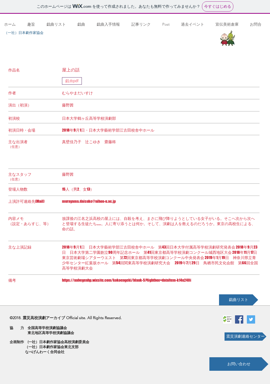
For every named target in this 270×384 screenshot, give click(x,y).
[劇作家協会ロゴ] (227, 319)
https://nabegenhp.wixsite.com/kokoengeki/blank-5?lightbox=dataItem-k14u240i (126, 280)
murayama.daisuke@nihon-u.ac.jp (89, 201)
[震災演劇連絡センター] (245, 336)
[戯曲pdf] (72, 81)
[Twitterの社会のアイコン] (251, 319)
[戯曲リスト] (238, 299)
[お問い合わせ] (238, 364)
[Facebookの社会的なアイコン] (239, 319)
